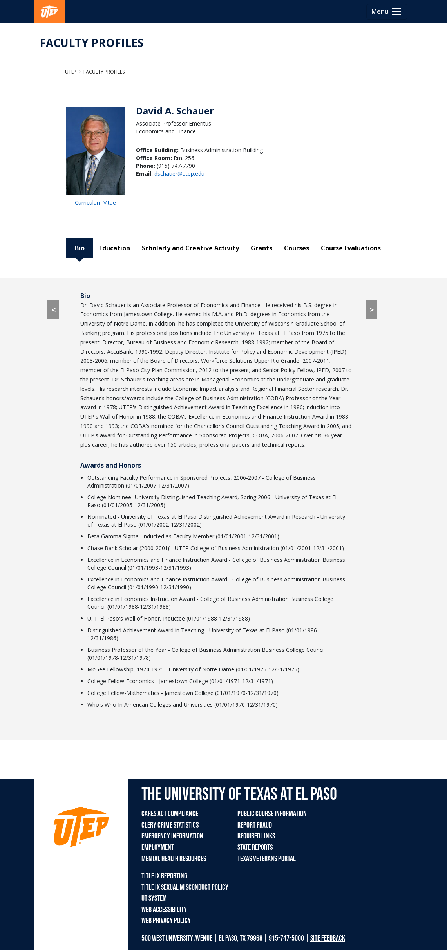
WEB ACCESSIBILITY (164, 909)
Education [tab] (114, 248)
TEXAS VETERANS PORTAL (266, 859)
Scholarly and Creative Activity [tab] (190, 248)
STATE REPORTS (255, 847)
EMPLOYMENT (157, 847)
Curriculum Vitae (95, 202)
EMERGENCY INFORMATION (172, 836)
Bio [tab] (80, 248)
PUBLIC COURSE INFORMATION (272, 814)
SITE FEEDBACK (327, 938)
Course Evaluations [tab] (351, 248)
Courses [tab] (296, 248)
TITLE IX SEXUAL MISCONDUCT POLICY (184, 887)
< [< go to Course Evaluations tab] (53, 309)
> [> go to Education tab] (371, 309)
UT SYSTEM (154, 898)
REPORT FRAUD (254, 825)
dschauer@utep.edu (179, 173)
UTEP (70, 71)
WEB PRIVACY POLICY (166, 920)
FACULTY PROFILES (91, 42)
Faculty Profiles (104, 71)
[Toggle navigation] (386, 12)
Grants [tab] (261, 248)
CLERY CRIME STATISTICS (170, 825)
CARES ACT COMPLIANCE (169, 814)
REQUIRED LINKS (256, 836)
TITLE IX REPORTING (164, 876)
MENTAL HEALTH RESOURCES (173, 859)
